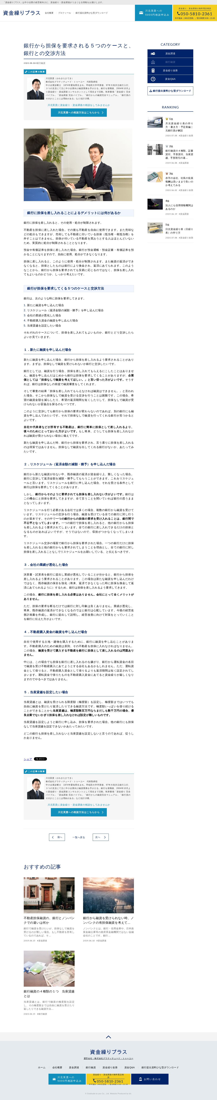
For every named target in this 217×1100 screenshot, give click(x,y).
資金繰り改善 (110, 1067)
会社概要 (49, 13)
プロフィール (64, 13)
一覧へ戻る (79, 837)
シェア (28, 759)
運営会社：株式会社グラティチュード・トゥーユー (108, 1058)
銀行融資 (91, 1067)
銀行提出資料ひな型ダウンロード (92, 13)
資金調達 (74, 1067)
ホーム (41, 1067)
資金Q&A (129, 1067)
